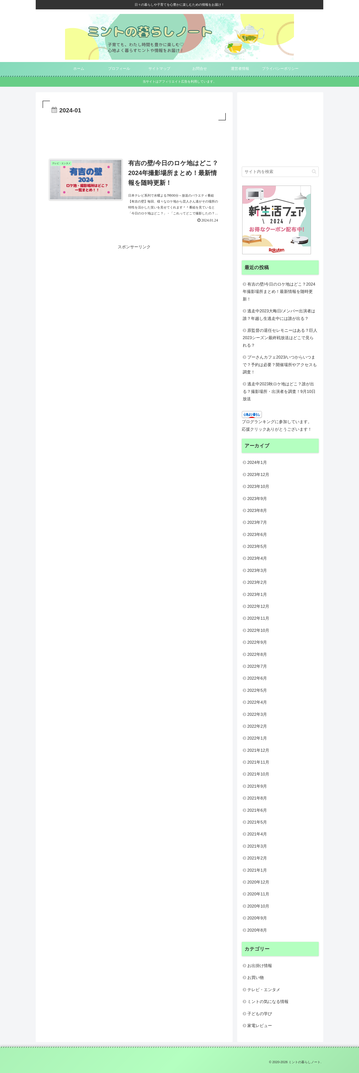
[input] (280, 172)
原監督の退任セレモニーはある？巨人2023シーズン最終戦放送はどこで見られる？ (280, 338)
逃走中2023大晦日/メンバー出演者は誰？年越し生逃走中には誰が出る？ (279, 315)
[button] (314, 171)
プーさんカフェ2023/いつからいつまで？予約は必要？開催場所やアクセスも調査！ (280, 364)
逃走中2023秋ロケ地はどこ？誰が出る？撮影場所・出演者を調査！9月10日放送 (279, 391)
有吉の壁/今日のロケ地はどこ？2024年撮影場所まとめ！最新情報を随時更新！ (279, 291)
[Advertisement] (134, 134)
